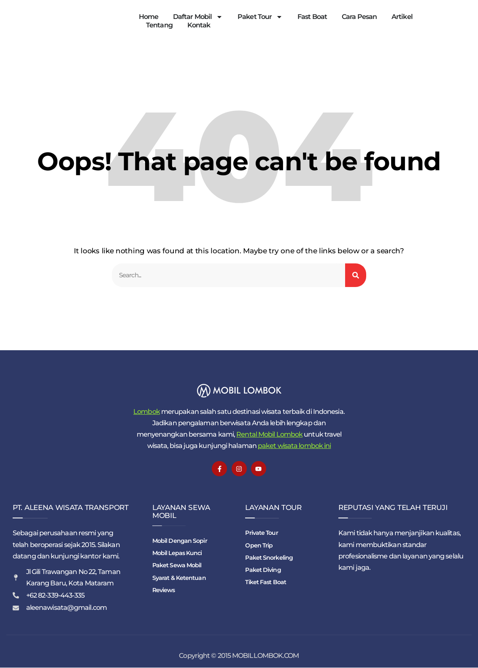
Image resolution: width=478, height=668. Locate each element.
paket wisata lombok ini (294, 446)
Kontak (199, 25)
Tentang (159, 25)
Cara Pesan (359, 17)
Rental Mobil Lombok (269, 435)
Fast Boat (312, 17)
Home (148, 17)
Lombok (146, 412)
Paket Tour (260, 17)
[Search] (355, 275)
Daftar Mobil (198, 17)
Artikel (402, 17)
